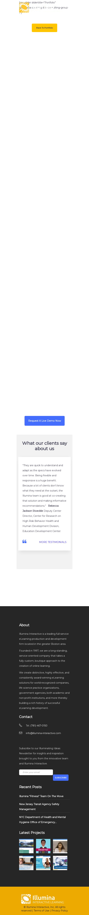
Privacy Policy (59, 910)
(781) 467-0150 (38, 725)
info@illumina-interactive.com (43, 733)
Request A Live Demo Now (44, 420)
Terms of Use (41, 910)
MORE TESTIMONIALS (52, 542)
